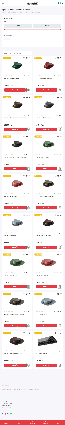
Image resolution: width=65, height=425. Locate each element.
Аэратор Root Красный (42, 275)
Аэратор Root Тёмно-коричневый (14, 354)
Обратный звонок (6, 405)
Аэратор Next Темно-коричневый (45, 236)
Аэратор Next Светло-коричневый (45, 196)
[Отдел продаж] (62, 3)
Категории (7, 53)
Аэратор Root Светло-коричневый (14, 315)
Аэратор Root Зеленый (10, 275)
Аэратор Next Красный (10, 196)
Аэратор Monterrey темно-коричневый (15, 157)
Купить (15, 90)
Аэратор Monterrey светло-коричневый (15, 118)
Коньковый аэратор (41, 354)
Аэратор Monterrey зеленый (12, 78)
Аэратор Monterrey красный (44, 78)
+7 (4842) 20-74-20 (7, 403)
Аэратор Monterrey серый (43, 118)
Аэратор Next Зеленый (42, 157)
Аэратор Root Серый (41, 315)
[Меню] (3, 3)
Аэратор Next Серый (10, 236)
